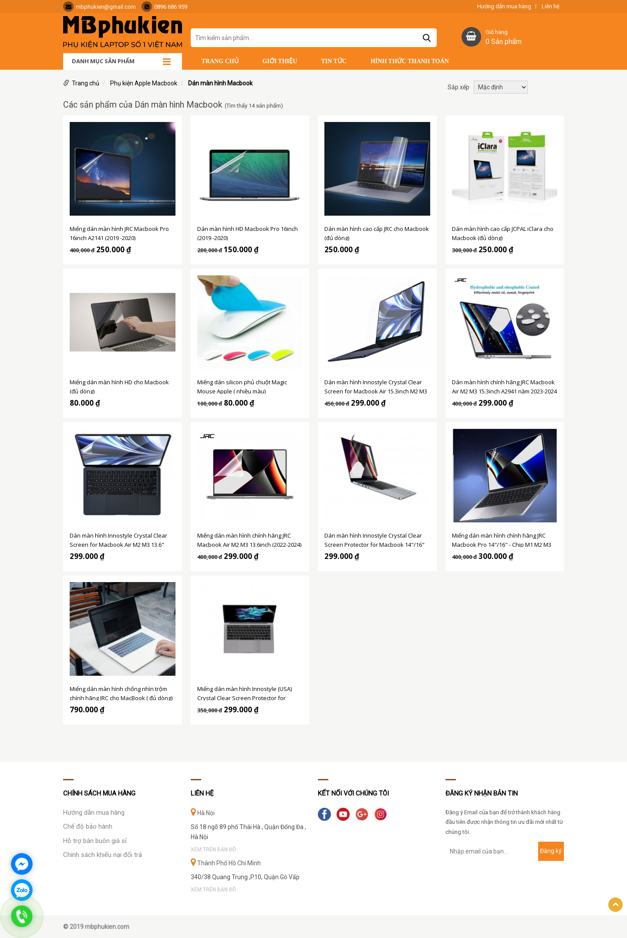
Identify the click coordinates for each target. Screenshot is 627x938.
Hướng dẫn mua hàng (504, 6)
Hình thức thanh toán (410, 61)
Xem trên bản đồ (213, 850)
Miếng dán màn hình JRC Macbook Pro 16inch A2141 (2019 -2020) (119, 232)
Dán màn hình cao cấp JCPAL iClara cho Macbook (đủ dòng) (502, 232)
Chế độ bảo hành (87, 826)
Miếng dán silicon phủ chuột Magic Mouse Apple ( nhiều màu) (242, 386)
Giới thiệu (280, 61)
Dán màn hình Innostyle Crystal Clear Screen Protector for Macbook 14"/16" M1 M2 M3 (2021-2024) (374, 539)
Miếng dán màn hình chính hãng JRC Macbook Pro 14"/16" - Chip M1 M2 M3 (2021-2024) (501, 539)
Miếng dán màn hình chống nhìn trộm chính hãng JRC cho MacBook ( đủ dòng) (121, 693)
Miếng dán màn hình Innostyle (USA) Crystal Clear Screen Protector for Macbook (244, 693)
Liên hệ (551, 6)
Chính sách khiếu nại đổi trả (102, 855)
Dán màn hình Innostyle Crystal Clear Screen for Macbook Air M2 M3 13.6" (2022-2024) (118, 539)
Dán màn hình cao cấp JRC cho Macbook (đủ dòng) (376, 232)
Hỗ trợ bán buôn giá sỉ (95, 841)
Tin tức (334, 61)
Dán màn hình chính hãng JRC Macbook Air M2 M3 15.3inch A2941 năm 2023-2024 (504, 386)
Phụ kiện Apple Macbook (143, 83)
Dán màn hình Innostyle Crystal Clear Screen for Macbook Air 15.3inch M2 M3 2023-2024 (375, 386)
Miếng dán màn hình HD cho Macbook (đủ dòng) (119, 386)
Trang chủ (220, 61)
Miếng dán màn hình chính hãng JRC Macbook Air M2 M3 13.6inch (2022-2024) (249, 539)
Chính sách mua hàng (99, 793)
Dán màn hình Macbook (220, 83)
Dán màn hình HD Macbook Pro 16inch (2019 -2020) (247, 232)
